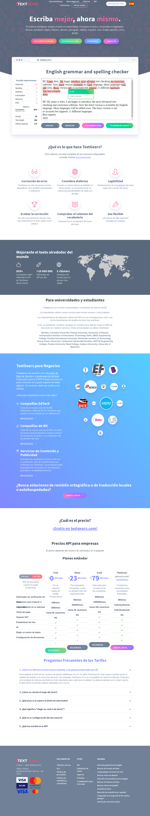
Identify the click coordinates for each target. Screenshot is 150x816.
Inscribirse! (54, 650)
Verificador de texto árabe (108, 802)
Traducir (111, 41)
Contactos (65, 5)
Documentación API (43, 41)
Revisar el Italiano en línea (108, 782)
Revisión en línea (116, 4)
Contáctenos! (73, 495)
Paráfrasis (92, 41)
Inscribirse (76, 647)
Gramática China (104, 789)
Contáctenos (122, 579)
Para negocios (73, 1)
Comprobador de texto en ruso (110, 772)
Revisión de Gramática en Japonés (111, 792)
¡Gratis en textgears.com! (75, 528)
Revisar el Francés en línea (108, 768)
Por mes (25, 576)
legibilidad (120, 185)
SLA (58, 768)
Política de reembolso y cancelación (62, 781)
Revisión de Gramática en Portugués (112, 779)
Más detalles (26, 418)
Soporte (80, 774)
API (95, 1)
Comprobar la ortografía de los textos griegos (113, 797)
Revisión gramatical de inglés (109, 765)
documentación (83, 157)
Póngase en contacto (115, 221)
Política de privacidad (61, 773)
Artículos (81, 778)
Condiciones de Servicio (47, 376)
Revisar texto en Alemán (107, 775)
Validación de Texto (82, 769)
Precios (86, 1)
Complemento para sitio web (85, 782)
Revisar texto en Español (107, 785)
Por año (36, 576)
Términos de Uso (64, 765)
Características (56, 1)
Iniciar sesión (79, 5)
